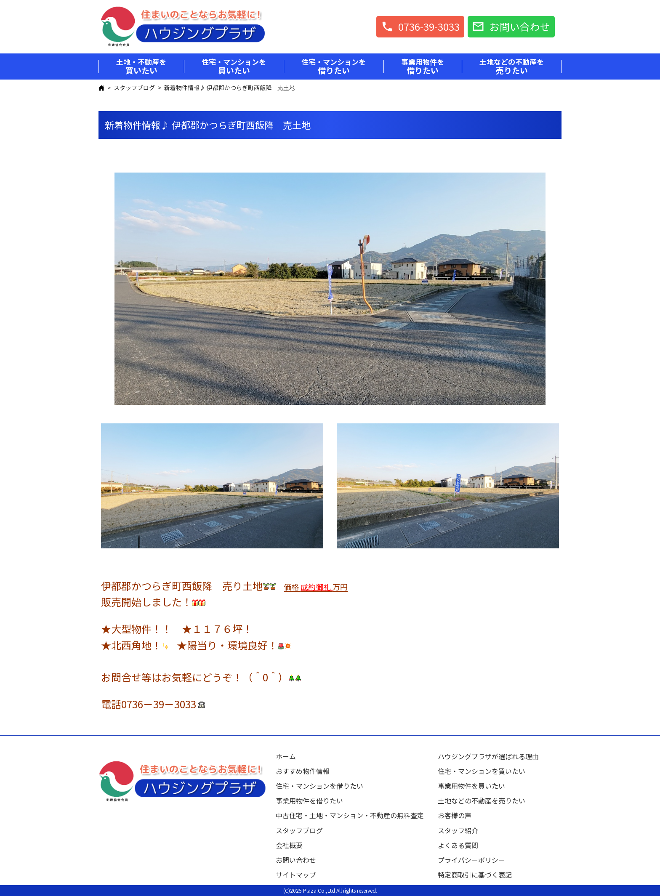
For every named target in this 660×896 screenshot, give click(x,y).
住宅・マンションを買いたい (481, 771)
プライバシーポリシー (471, 860)
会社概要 (289, 845)
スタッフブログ (134, 87)
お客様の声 (454, 815)
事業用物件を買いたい (471, 786)
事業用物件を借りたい (309, 800)
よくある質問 (458, 845)
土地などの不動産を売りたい (481, 800)
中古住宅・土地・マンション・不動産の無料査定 (353, 815)
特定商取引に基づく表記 (475, 874)
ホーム (286, 756)
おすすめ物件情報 (303, 771)
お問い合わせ (296, 860)
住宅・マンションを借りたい (319, 786)
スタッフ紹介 (458, 830)
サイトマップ (296, 874)
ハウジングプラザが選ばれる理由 (488, 756)
